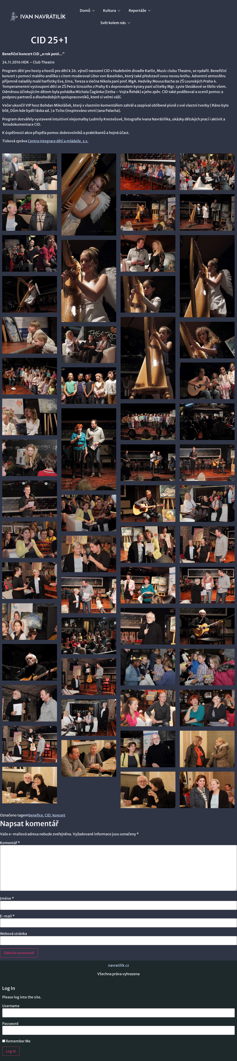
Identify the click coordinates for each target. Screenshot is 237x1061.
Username (11, 1006)
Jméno (7, 898)
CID (48, 815)
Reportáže (139, 10)
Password (10, 1023)
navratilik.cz (118, 965)
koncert (58, 815)
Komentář (10, 843)
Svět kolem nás (115, 23)
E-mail (7, 916)
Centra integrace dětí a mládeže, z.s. (58, 141)
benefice (36, 815)
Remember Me (16, 1041)
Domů (87, 10)
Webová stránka (13, 933)
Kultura (111, 10)
